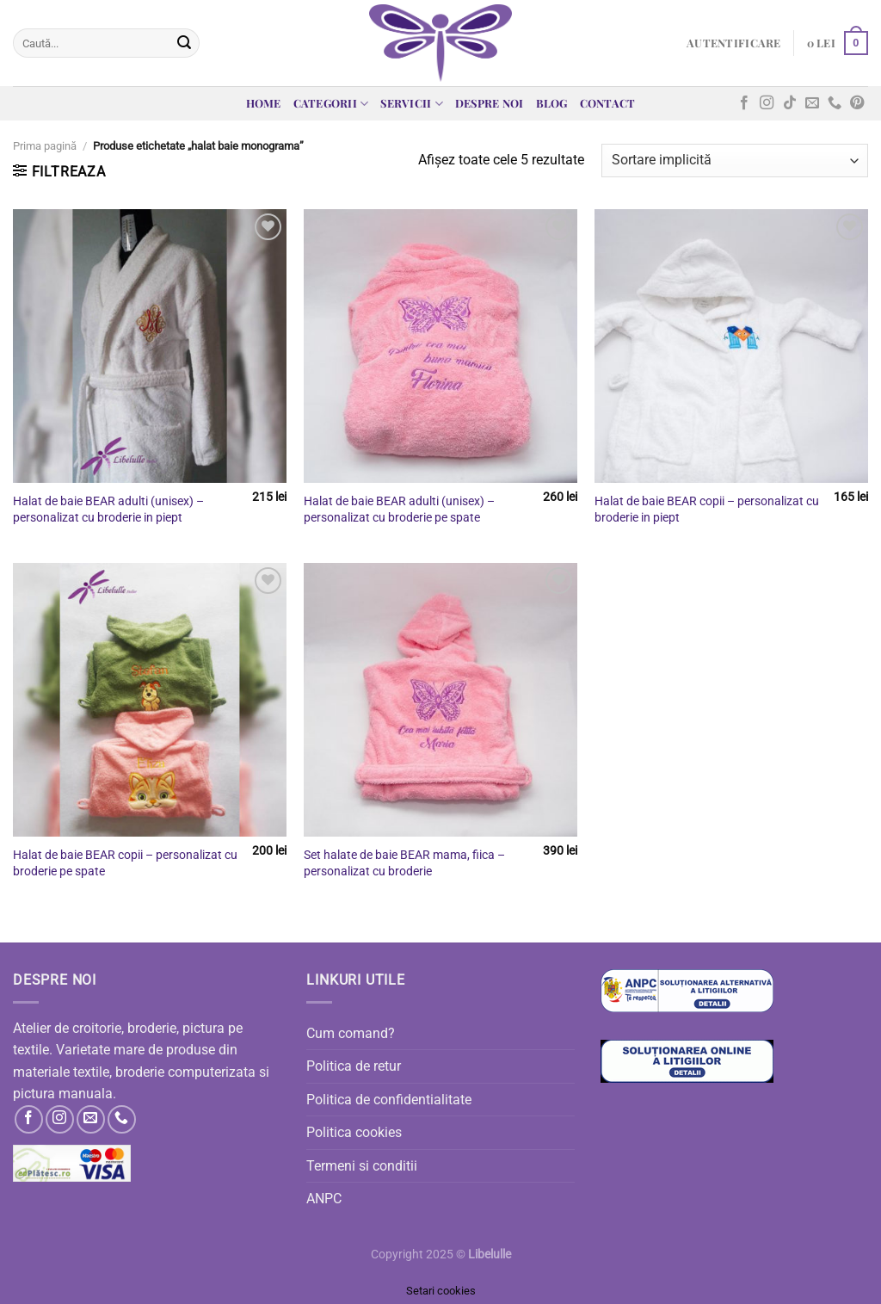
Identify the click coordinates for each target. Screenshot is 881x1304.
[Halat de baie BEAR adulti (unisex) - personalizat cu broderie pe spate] (440, 346)
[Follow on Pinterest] (857, 103)
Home (263, 103)
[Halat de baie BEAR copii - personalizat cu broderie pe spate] (149, 700)
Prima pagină (45, 145)
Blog (552, 103)
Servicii (411, 104)
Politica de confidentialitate (388, 1099)
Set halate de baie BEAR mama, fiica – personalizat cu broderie (404, 863)
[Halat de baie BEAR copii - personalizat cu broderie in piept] (731, 346)
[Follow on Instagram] (766, 103)
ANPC (324, 1198)
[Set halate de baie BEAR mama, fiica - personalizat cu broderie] (440, 700)
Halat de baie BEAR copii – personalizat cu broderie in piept (707, 509)
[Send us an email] (812, 103)
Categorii (331, 104)
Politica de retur (353, 1066)
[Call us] (834, 103)
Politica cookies (354, 1132)
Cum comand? (350, 1033)
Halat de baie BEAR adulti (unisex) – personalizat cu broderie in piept (108, 509)
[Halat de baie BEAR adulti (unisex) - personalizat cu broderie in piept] (149, 346)
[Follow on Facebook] (744, 103)
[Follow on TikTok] (790, 103)
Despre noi (489, 103)
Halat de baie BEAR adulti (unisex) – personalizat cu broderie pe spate (399, 509)
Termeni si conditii (361, 1166)
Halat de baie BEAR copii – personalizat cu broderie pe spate (125, 863)
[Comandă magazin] (734, 160)
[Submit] (184, 43)
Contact (608, 103)
